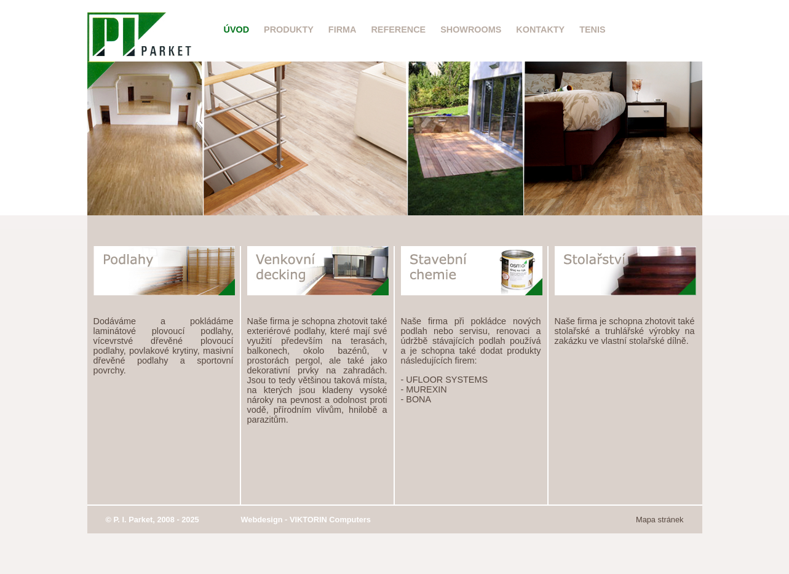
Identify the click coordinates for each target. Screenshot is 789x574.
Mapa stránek (660, 519)
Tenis (592, 29)
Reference (398, 29)
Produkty (289, 29)
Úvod (237, 29)
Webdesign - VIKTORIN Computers (306, 519)
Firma (342, 29)
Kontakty (540, 29)
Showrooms (470, 29)
